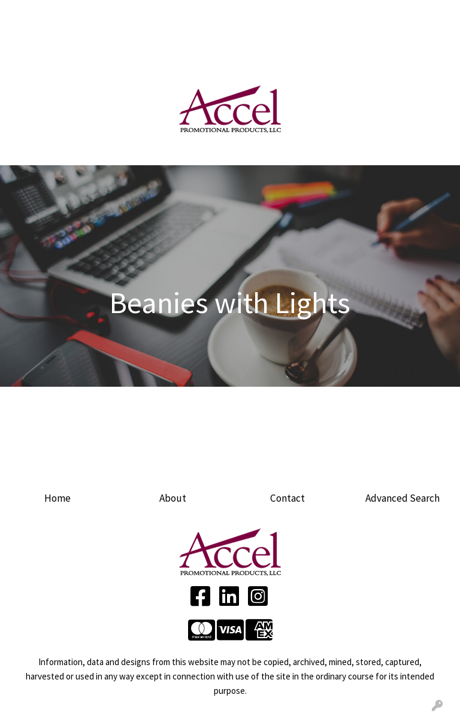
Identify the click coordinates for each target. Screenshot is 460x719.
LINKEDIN (86, 66)
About (172, 498)
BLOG (111, 39)
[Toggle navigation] (18, 152)
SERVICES (123, 13)
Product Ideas (149, 66)
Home (57, 498)
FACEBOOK (34, 66)
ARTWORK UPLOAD (51, 39)
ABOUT (60, 13)
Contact (287, 498)
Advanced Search (402, 498)
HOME (24, 13)
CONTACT (152, 39)
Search (298, 13)
